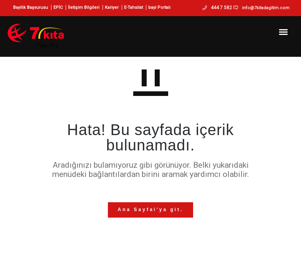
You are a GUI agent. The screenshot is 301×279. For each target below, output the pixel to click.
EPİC (58, 7)
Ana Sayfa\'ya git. (151, 209)
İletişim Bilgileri (83, 7)
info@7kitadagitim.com (265, 7)
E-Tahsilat (133, 7)
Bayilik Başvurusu (30, 7)
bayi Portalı (159, 7)
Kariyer (112, 7)
